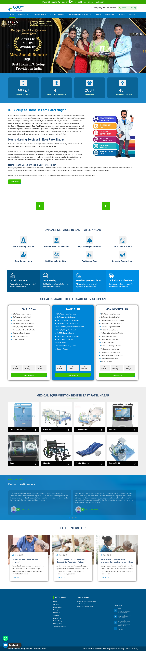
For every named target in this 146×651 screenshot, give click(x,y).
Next (137, 46)
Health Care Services (58, 14)
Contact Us (121, 14)
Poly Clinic (132, 14)
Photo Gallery (109, 14)
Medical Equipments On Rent (80, 14)
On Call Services (39, 14)
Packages (98, 14)
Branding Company (132, 649)
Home (12, 14)
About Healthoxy (23, 14)
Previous (8, 46)
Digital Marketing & (119, 649)
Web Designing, (108, 649)
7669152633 (103, 8)
